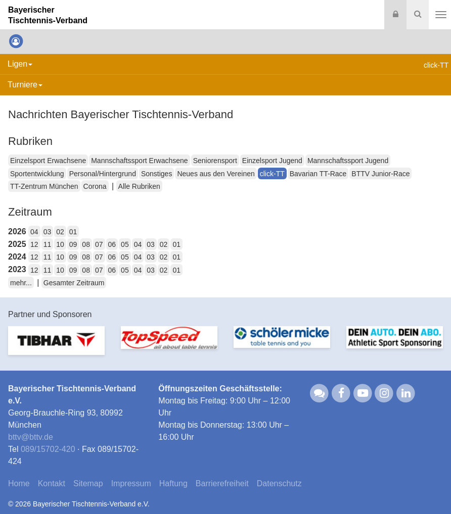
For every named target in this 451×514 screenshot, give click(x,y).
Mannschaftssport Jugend (347, 161)
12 (34, 244)
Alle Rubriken (139, 186)
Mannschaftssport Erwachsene (139, 161)
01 (73, 232)
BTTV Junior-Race (380, 174)
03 (47, 232)
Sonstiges (156, 174)
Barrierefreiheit (222, 483)
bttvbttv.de (30, 437)
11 (47, 244)
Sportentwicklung (37, 174)
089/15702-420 (48, 449)
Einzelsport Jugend (272, 161)
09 (73, 244)
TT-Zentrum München (44, 186)
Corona (95, 186)
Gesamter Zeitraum (74, 283)
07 (99, 244)
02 (60, 232)
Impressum (131, 483)
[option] (56, 346)
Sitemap (88, 483)
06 (112, 244)
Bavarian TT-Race (318, 174)
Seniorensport (215, 161)
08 (86, 244)
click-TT (272, 174)
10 (60, 244)
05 (125, 244)
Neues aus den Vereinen (215, 174)
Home (19, 483)
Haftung (173, 483)
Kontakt (51, 483)
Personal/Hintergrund (102, 174)
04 (34, 232)
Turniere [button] (25, 84)
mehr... (21, 283)
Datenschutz (279, 483)
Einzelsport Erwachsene (48, 161)
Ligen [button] (20, 64)
